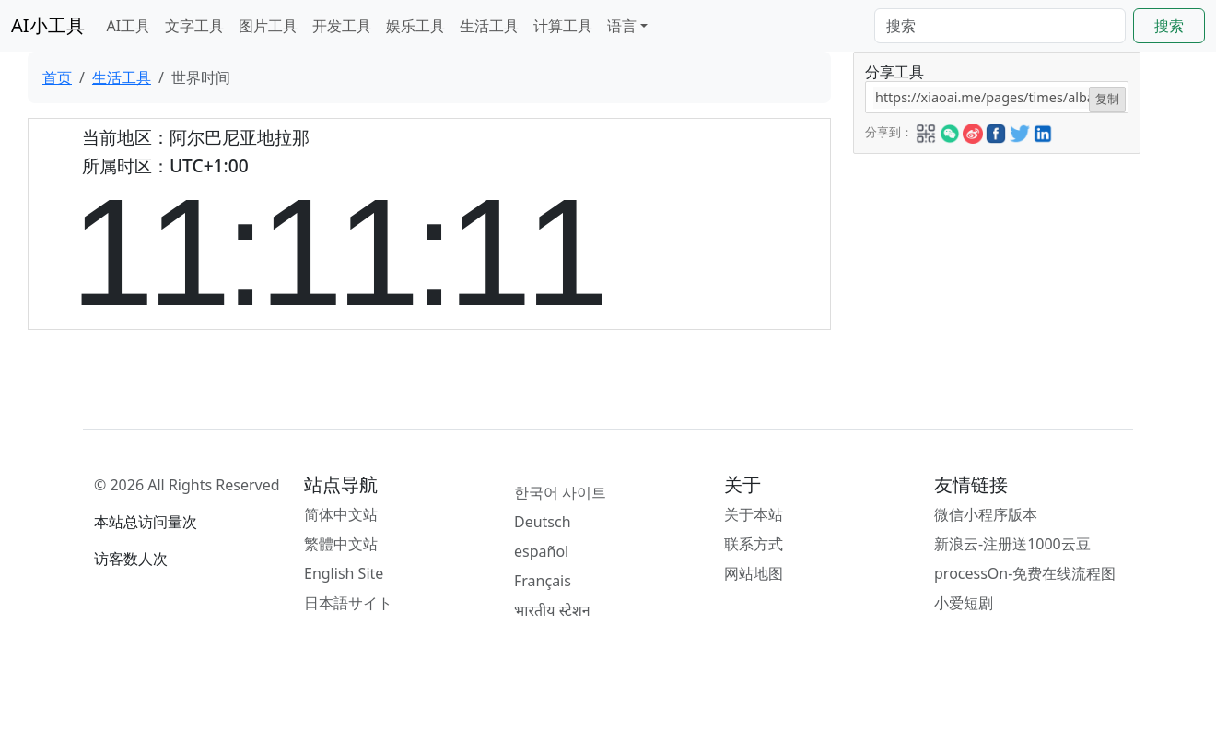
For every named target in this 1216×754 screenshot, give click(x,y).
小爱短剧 (963, 603)
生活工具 (489, 26)
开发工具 (341, 26)
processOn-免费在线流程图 (1025, 573)
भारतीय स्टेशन (552, 610)
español (541, 551)
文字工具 (194, 26)
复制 (1107, 98)
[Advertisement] (995, 269)
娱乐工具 (415, 26)
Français (542, 581)
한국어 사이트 (560, 492)
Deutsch (542, 522)
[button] (926, 131)
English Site (343, 573)
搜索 (1169, 26)
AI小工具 (48, 25)
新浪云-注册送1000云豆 (1012, 544)
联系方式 (753, 544)
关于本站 (753, 514)
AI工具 (129, 26)
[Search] (1000, 25)
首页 (57, 77)
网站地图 (753, 573)
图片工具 (268, 26)
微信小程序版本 (985, 514)
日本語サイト (348, 603)
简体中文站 (341, 514)
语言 (622, 26)
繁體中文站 (341, 544)
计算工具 (562, 26)
